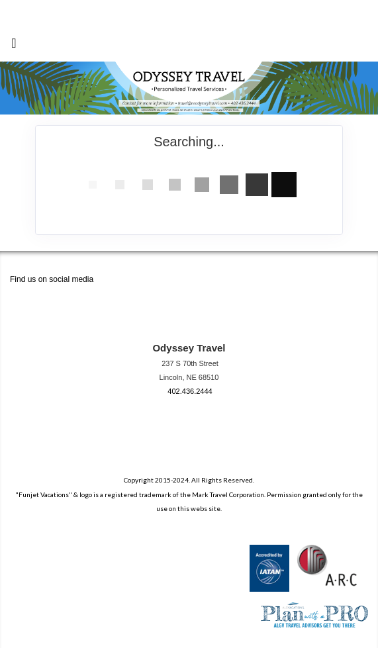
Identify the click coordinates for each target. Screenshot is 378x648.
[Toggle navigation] (13, 45)
